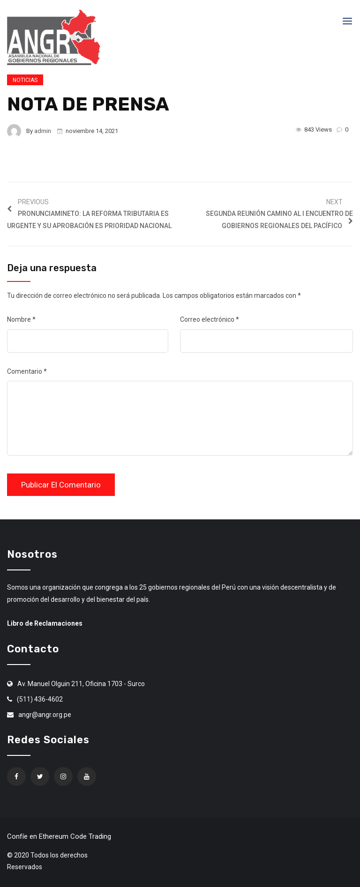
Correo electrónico (209, 319)
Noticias (25, 80)
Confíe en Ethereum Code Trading (59, 836)
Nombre (21, 319)
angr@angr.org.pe (44, 714)
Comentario (27, 371)
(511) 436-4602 (40, 699)
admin (42, 130)
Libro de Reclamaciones (44, 623)
